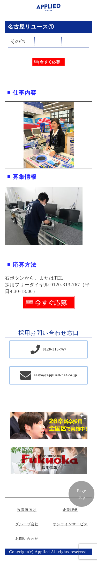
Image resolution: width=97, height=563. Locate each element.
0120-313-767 (54, 349)
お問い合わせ (27, 539)
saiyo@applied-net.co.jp (55, 375)
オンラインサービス (70, 524)
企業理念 (70, 510)
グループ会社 (27, 524)
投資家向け (26, 510)
